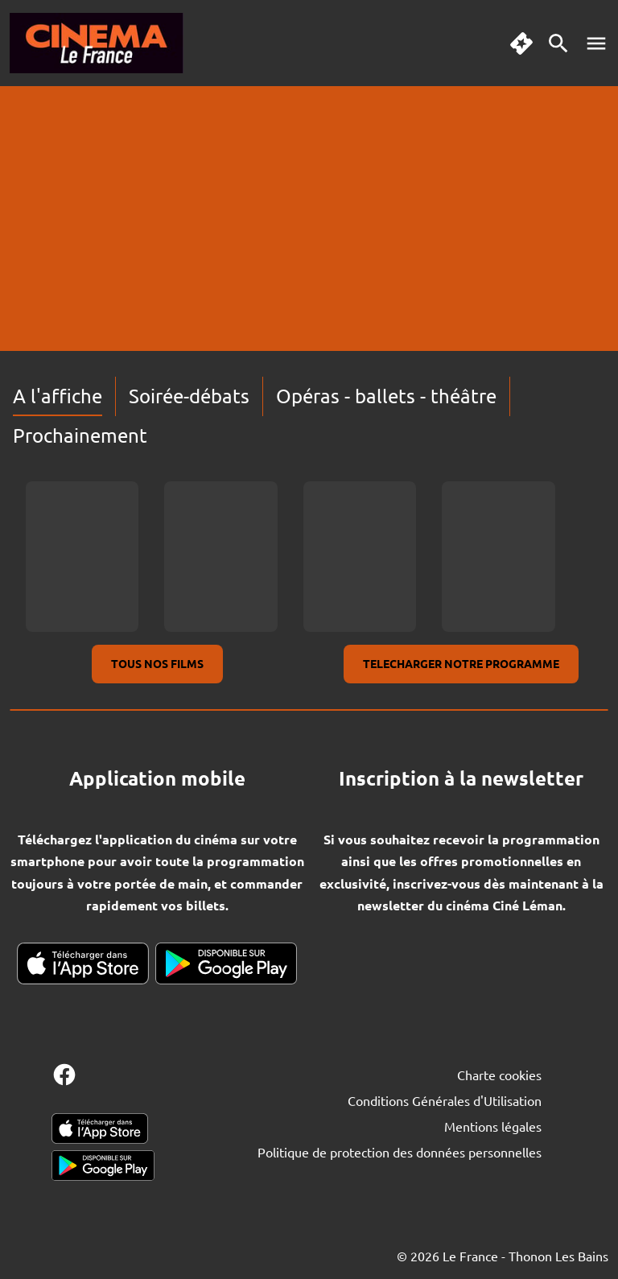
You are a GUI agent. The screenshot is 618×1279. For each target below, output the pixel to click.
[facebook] (64, 1074)
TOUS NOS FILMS (157, 663)
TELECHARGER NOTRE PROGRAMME (461, 663)
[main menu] (596, 43)
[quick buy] (521, 43)
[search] (558, 43)
